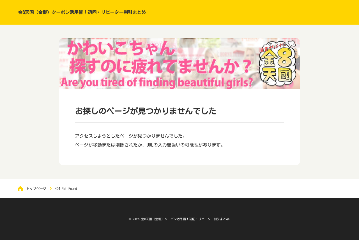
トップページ (36, 188)
